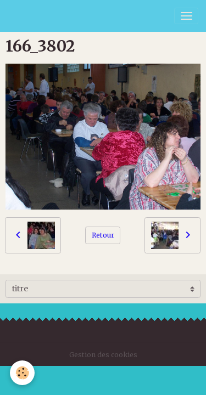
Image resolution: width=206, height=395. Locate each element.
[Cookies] (22, 372)
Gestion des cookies (103, 355)
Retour (103, 235)
